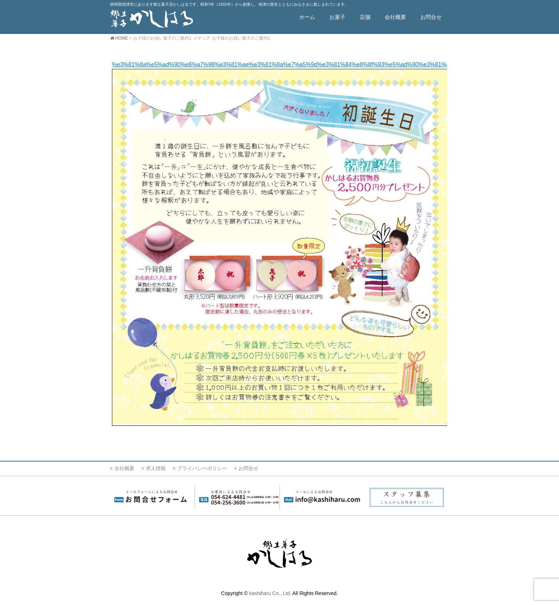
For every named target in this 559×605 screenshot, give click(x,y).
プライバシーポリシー (202, 468)
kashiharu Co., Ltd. (270, 593)
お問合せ (248, 468)
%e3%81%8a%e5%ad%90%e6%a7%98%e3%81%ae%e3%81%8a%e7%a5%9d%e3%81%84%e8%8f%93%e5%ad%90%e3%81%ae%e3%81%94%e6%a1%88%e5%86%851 (335, 64)
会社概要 (124, 468)
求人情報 (156, 468)
